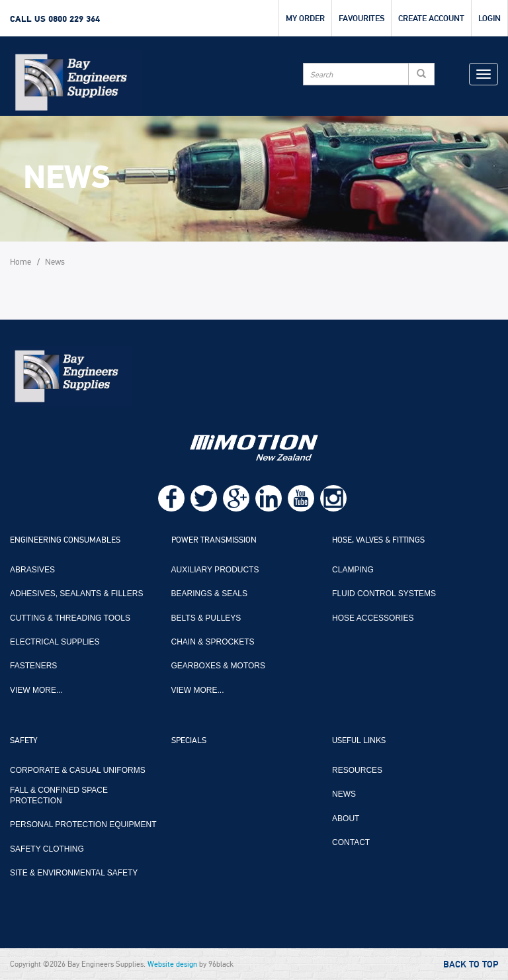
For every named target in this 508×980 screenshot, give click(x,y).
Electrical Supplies (55, 641)
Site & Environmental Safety (74, 872)
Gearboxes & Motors (218, 665)
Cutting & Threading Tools (70, 618)
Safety (24, 741)
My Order (305, 18)
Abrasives (32, 569)
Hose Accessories (372, 618)
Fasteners (33, 665)
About (345, 818)
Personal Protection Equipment (83, 824)
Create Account (431, 18)
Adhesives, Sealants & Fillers (76, 593)
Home (20, 262)
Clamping (353, 569)
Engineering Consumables (65, 540)
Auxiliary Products (215, 569)
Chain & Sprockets (213, 641)
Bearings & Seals (209, 593)
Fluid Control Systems (384, 593)
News (55, 262)
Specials (188, 741)
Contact (351, 842)
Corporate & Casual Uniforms (78, 770)
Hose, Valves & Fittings (378, 540)
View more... (36, 690)
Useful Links (359, 741)
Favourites (361, 18)
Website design (172, 964)
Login (489, 18)
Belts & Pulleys (206, 618)
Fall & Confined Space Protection (59, 795)
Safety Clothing (47, 849)
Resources (357, 770)
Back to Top (470, 964)
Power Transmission (214, 540)
